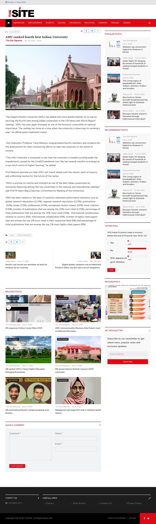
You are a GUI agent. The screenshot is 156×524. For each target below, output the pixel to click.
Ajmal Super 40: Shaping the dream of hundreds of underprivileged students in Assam (135, 65)
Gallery (50, 503)
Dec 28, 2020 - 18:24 (32, 40)
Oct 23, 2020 (140, 58)
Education (90, 23)
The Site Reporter (14, 40)
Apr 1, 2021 (127, 44)
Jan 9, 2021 (76, 406)
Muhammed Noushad (131, 74)
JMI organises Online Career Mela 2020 (23, 328)
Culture (61, 23)
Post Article (79, 503)
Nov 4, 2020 (77, 365)
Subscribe (127, 361)
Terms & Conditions (117, 518)
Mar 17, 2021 (27, 365)
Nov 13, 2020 (77, 325)
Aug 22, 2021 (128, 78)
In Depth (50, 23)
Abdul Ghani (128, 58)
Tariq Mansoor (24, 235)
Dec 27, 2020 (23, 261)
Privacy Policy (134, 503)
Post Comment (17, 466)
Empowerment (35, 23)
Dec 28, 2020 (95, 261)
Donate (132, 518)
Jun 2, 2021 (140, 111)
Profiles (115, 23)
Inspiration (18, 23)
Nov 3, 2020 (27, 325)
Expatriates (75, 23)
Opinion (126, 23)
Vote (111, 270)
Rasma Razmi (128, 111)
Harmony (102, 23)
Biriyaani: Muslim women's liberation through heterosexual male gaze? (135, 116)
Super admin (11, 261)
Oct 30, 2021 (139, 94)
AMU (12, 235)
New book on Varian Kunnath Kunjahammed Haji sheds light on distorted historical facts (135, 101)
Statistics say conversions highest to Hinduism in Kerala (134, 49)
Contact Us (106, 503)
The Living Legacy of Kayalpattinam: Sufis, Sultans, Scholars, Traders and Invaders (134, 85)
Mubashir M (127, 94)
